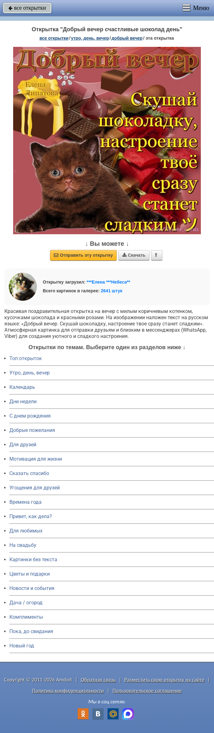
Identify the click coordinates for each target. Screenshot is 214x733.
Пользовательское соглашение (147, 690)
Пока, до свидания (31, 631)
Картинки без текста (33, 559)
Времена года (25, 502)
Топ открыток (25, 358)
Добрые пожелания (32, 430)
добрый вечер (126, 38)
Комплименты (26, 617)
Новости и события (31, 588)
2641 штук (111, 290)
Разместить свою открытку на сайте (165, 679)
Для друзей (22, 445)
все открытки (27, 8)
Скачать (133, 255)
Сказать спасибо (29, 473)
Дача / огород (26, 603)
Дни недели (23, 401)
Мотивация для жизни (35, 459)
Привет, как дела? (30, 516)
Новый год (21, 646)
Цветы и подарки (29, 574)
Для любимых (26, 531)
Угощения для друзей (34, 488)
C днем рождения (30, 416)
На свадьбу (22, 545)
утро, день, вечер (90, 38)
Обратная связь (98, 679)
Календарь (22, 387)
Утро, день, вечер (29, 373)
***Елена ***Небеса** (108, 282)
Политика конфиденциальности (68, 690)
